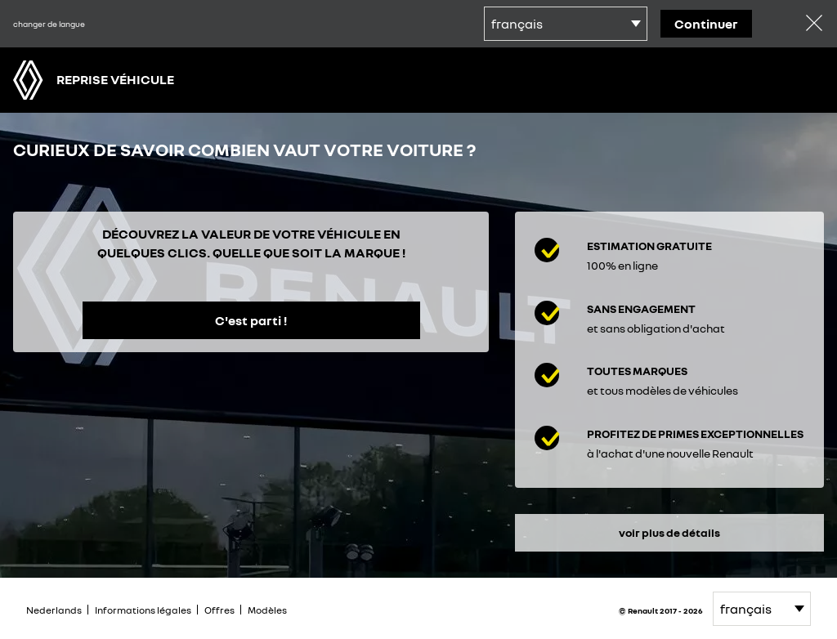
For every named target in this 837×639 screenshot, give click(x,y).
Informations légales (143, 610)
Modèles (267, 610)
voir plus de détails (669, 532)
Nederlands (54, 610)
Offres (219, 610)
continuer (706, 24)
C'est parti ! (251, 320)
